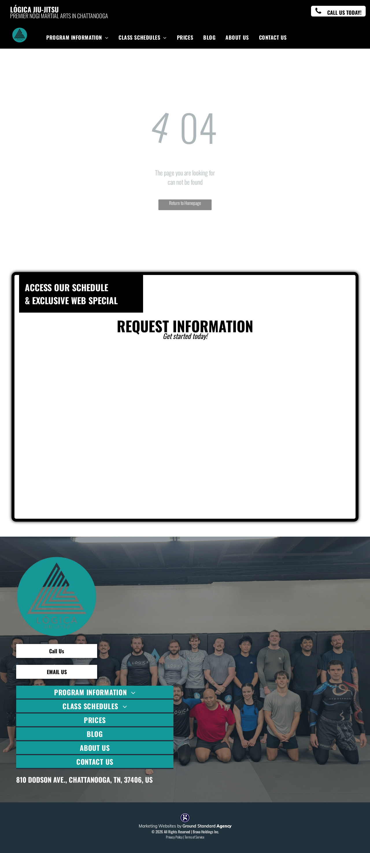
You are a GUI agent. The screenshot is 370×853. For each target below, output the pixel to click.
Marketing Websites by (160, 826)
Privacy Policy (174, 836)
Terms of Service (194, 836)
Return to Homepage (185, 202)
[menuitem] (78, 37)
